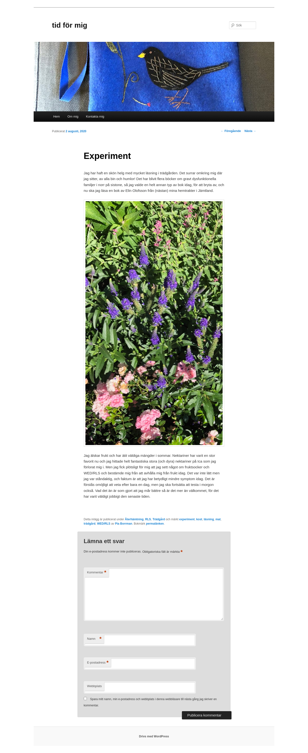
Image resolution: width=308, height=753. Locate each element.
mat (217, 519)
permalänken (155, 523)
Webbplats (94, 686)
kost (199, 519)
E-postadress (98, 662)
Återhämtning (134, 519)
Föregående (231, 131)
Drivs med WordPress (154, 736)
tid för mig (69, 25)
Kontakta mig (95, 116)
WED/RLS (103, 523)
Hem (56, 116)
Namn (94, 638)
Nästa (250, 131)
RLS (148, 519)
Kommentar (96, 572)
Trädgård (159, 519)
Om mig (72, 116)
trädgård (90, 523)
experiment (187, 519)
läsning (209, 519)
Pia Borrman (123, 523)
